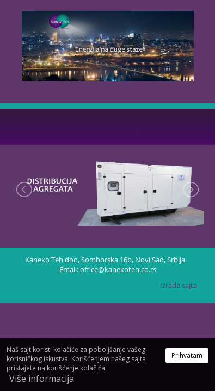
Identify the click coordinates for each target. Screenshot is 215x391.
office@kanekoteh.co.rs (118, 269)
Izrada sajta (178, 285)
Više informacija (41, 378)
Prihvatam (186, 355)
